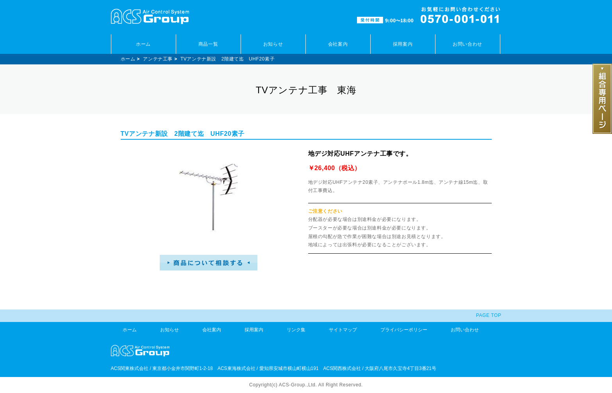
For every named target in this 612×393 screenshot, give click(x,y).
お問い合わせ (467, 44)
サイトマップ (343, 330)
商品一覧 (208, 44)
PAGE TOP (488, 315)
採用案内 (402, 44)
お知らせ (273, 44)
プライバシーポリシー (403, 330)
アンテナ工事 (158, 59)
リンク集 (296, 330)
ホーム (143, 44)
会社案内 (338, 44)
